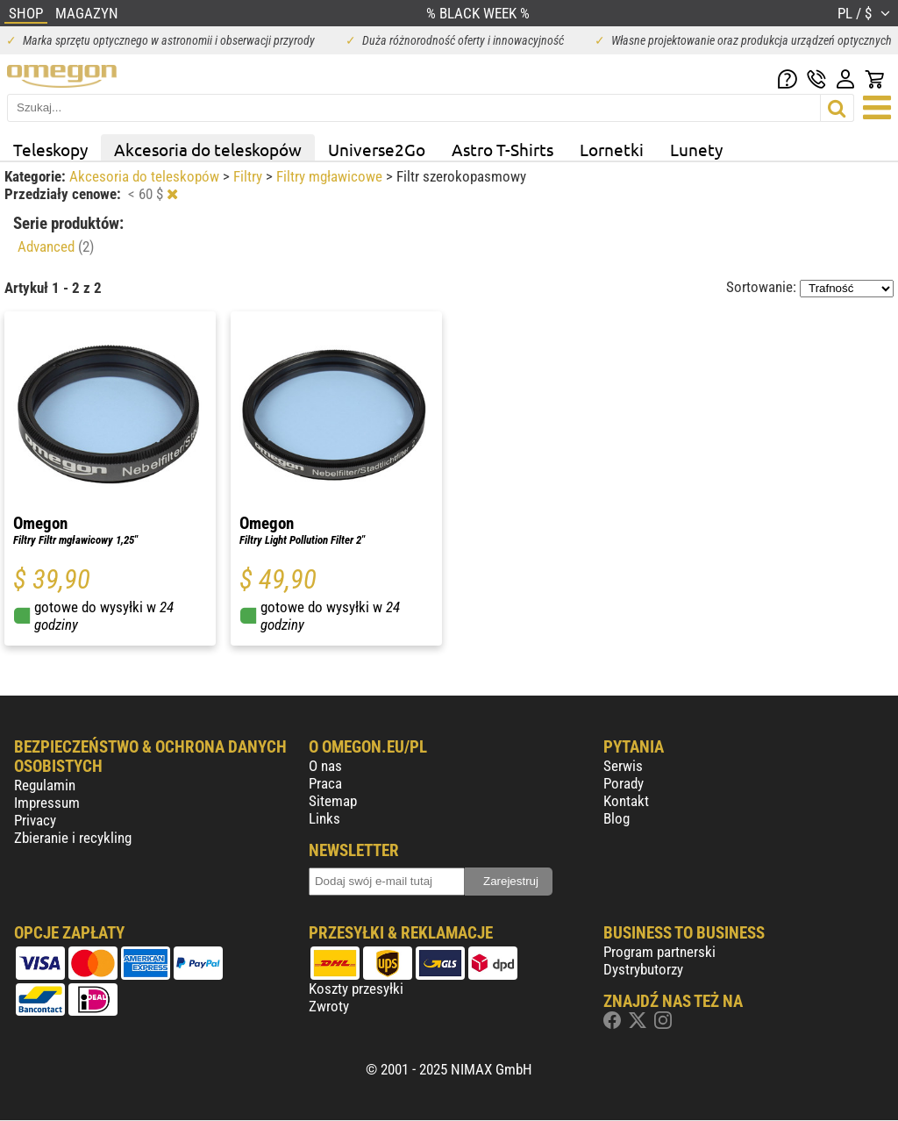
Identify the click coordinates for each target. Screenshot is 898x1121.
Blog (616, 818)
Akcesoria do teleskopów (208, 149)
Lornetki (612, 149)
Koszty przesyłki (356, 988)
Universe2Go (376, 149)
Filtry (249, 176)
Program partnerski (659, 951)
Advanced (56, 246)
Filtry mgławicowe (331, 176)
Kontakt (626, 801)
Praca (325, 783)
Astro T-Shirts (502, 149)
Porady (623, 783)
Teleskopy (50, 149)
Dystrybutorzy (643, 969)
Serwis (623, 766)
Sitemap (333, 801)
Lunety (696, 149)
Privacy (35, 820)
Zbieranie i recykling (73, 837)
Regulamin (44, 785)
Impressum (47, 802)
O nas (325, 766)
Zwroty (329, 1006)
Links (324, 818)
